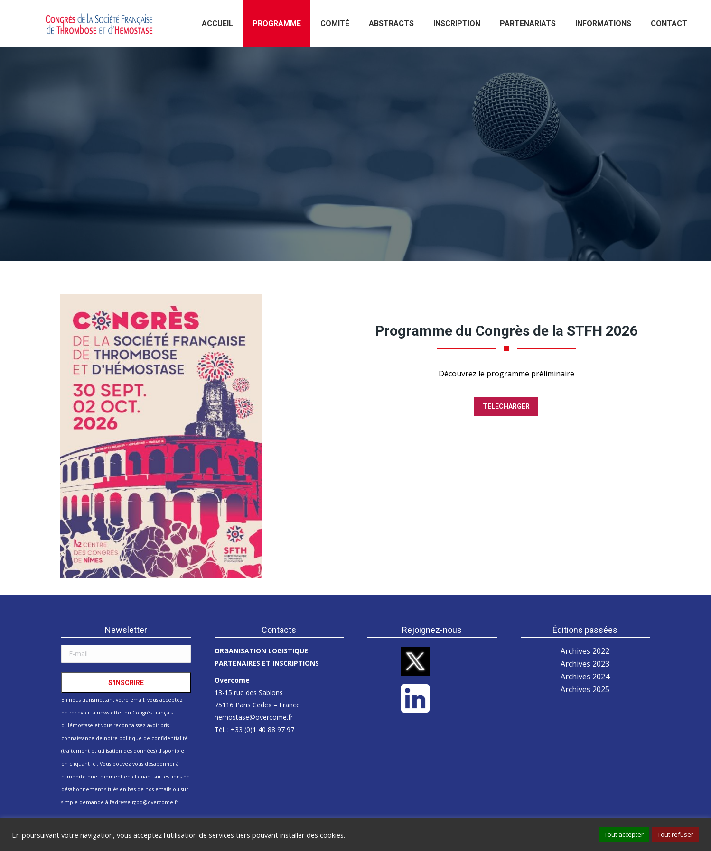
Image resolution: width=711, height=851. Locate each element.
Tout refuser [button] (675, 834)
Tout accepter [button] (624, 834)
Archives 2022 (585, 651)
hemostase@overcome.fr (254, 717)
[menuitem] (217, 23)
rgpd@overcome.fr (155, 802)
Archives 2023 (585, 664)
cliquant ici (83, 763)
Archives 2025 (585, 689)
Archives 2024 (585, 676)
